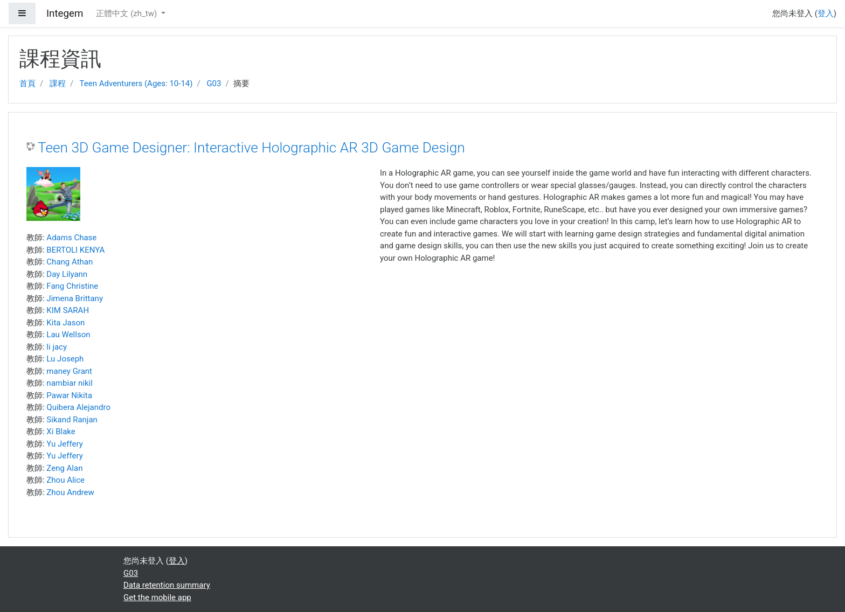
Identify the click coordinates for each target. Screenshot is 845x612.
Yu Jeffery (64, 444)
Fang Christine (72, 286)
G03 (213, 83)
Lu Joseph (65, 359)
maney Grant (69, 371)
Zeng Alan (64, 468)
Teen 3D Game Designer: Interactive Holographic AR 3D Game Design (251, 148)
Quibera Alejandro (78, 407)
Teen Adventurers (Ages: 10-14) (136, 83)
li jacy (56, 347)
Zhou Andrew (70, 492)
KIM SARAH (67, 310)
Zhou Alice (65, 480)
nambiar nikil (69, 383)
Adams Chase (71, 237)
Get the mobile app (157, 597)
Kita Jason (65, 323)
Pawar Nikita (69, 395)
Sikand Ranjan (72, 420)
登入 (826, 13)
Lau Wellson (68, 334)
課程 (58, 83)
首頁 (27, 83)
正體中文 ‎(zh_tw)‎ (127, 13)
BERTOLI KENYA (75, 250)
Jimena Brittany (74, 298)
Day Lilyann (66, 274)
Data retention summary (166, 585)
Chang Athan (69, 262)
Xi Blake (60, 431)
